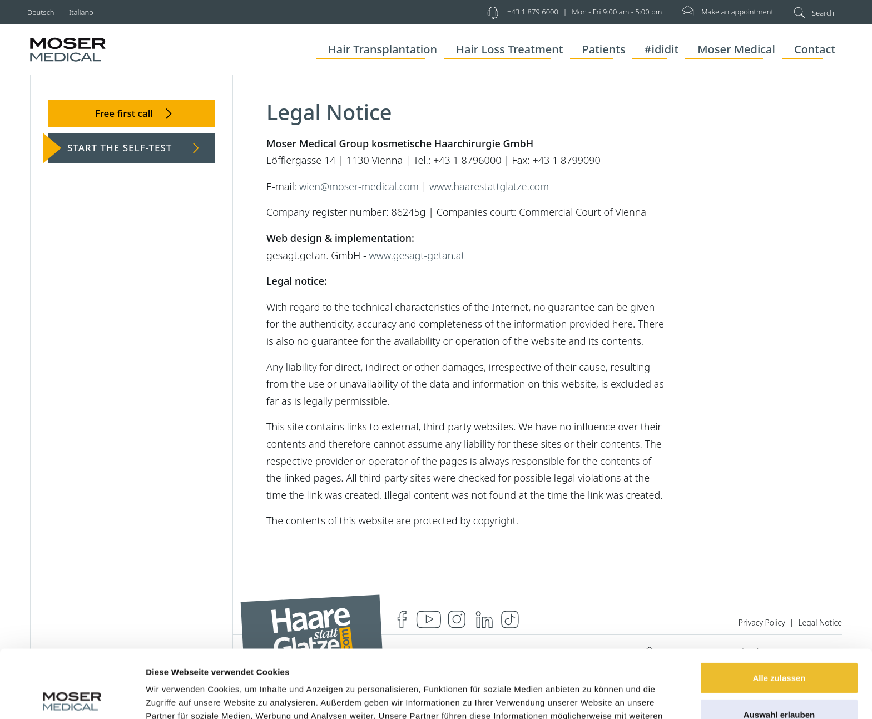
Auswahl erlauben (779, 646)
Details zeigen (591, 697)
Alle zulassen (778, 609)
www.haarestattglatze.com (489, 186)
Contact (814, 49)
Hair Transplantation (382, 49)
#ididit (662, 49)
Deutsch (40, 12)
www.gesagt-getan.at (416, 255)
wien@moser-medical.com (359, 186)
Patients (604, 49)
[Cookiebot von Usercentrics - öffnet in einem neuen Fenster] (72, 697)
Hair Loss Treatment (509, 49)
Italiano (81, 12)
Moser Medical (736, 49)
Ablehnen (779, 682)
